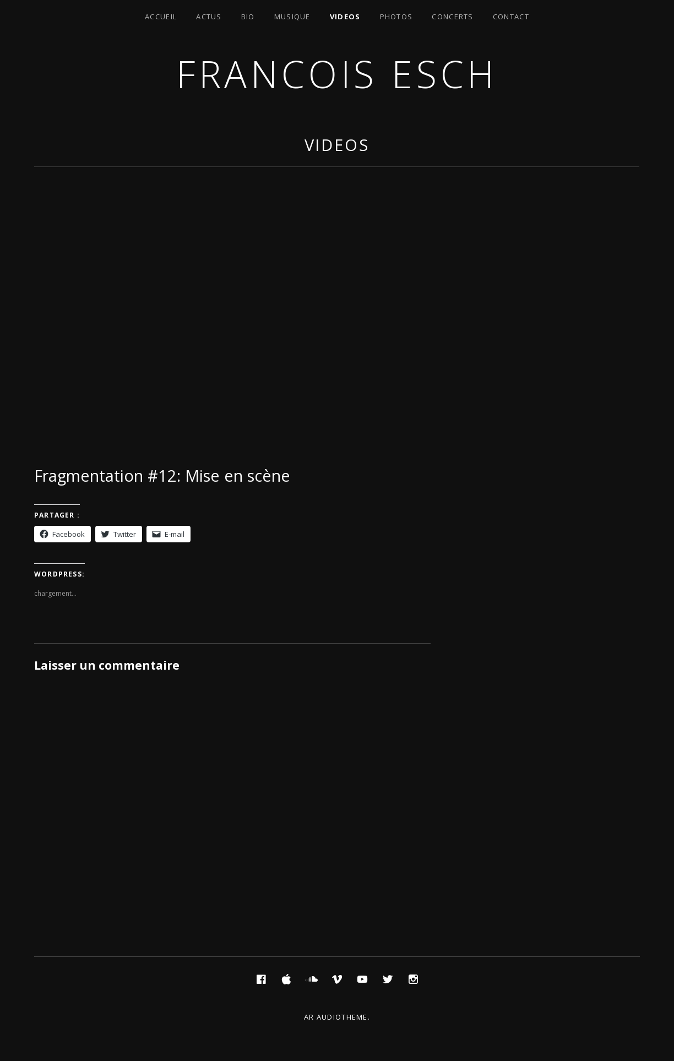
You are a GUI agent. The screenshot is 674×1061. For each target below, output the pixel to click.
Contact (511, 16)
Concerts (452, 16)
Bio (248, 16)
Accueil (161, 16)
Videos (345, 16)
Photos (396, 16)
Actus (209, 16)
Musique (292, 16)
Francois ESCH (337, 73)
